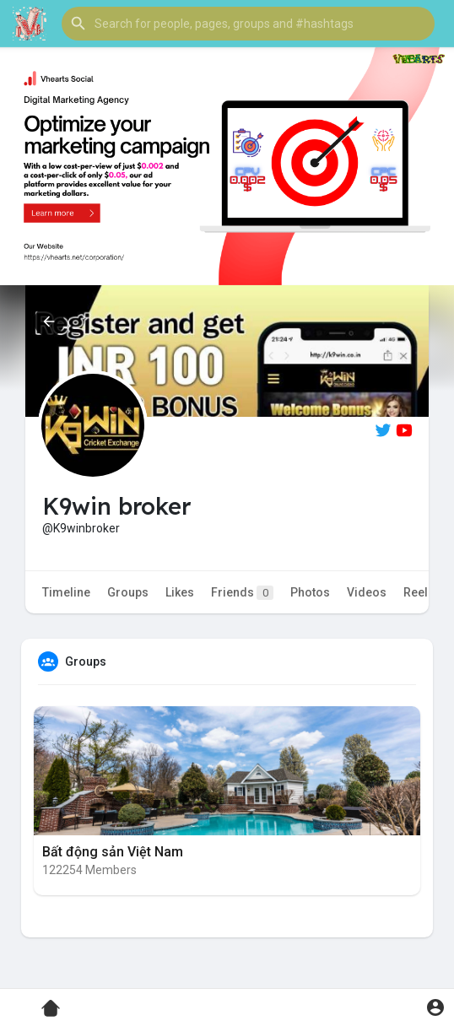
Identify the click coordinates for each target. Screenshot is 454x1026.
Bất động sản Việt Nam (112, 852)
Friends (242, 593)
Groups (128, 592)
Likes (179, 592)
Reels (419, 592)
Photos (310, 592)
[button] (248, 23)
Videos (366, 592)
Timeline (66, 592)
